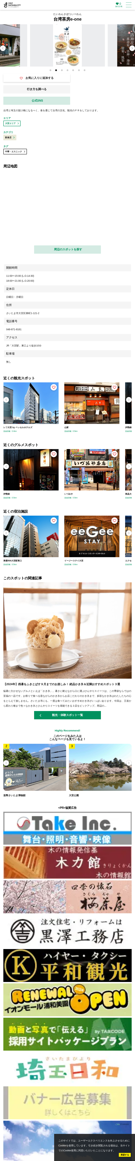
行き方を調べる (37, 89)
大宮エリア (12, 123)
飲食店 (10, 137)
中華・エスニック (15, 151)
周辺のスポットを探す (68, 249)
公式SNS (37, 100)
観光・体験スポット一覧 (61, 715)
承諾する (125, 1155)
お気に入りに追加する (37, 78)
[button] (132, 48)
